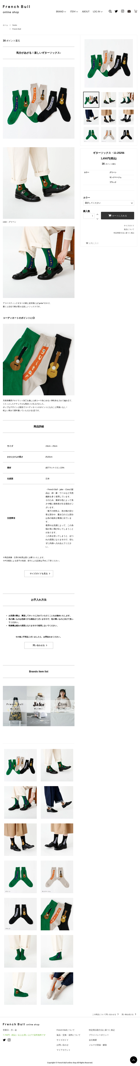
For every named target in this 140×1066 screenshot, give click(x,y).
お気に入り (92, 243)
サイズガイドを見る (39, 573)
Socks (14, 25)
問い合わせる (39, 645)
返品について (129, 229)
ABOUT (85, 12)
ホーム (5, 25)
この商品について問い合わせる (106, 1014)
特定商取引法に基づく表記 (124, 233)
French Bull (16, 29)
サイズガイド (129, 226)
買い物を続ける (129, 1014)
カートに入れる (117, 215)
